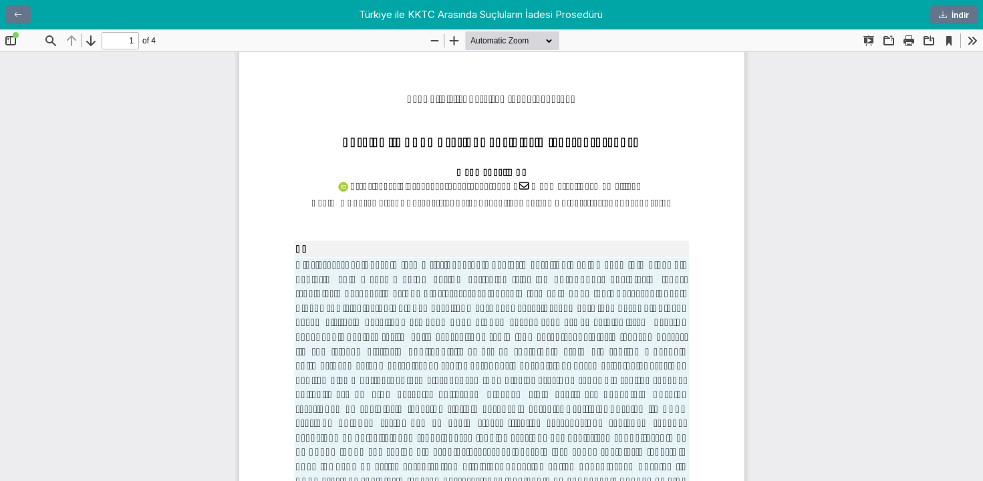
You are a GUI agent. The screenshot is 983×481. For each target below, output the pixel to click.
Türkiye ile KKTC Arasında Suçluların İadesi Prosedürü (481, 14)
